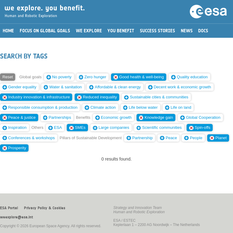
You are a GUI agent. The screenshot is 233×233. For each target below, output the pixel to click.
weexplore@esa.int (16, 217)
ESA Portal (9, 208)
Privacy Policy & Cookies (44, 208)
